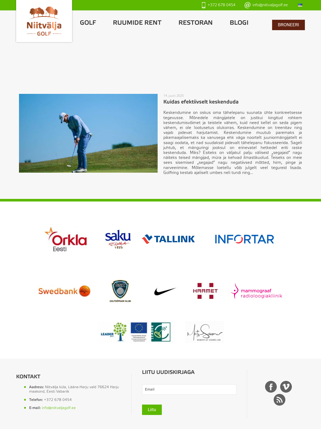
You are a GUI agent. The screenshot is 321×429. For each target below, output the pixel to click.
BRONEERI (288, 25)
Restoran (195, 23)
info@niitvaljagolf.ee (266, 5)
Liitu (152, 409)
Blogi (239, 23)
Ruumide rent (137, 23)
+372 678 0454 (218, 5)
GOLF (88, 23)
